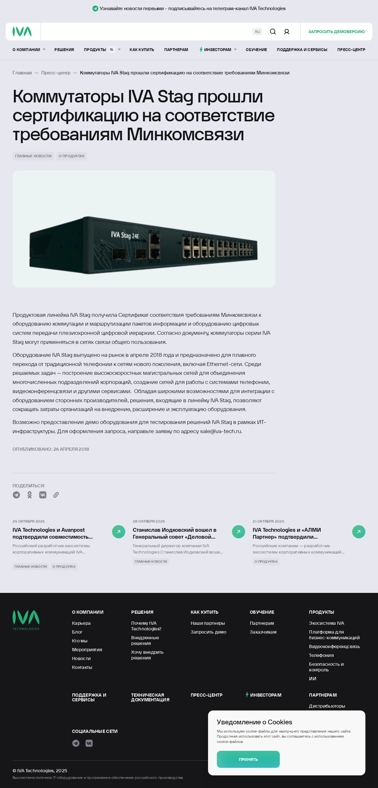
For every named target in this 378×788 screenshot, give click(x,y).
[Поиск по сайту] (272, 31)
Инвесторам (265, 695)
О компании (88, 612)
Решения (142, 612)
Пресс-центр (207, 695)
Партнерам (323, 695)
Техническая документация (150, 697)
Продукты (321, 612)
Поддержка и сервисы (89, 697)
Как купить (205, 612)
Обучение (262, 612)
